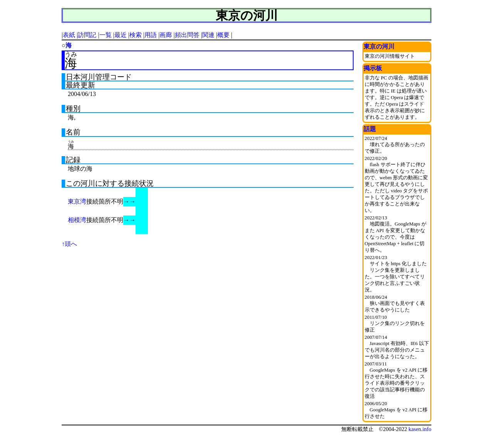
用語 (150, 35)
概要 (223, 35)
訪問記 (87, 35)
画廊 (165, 35)
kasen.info (419, 429)
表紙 (69, 35)
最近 (120, 35)
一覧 (105, 35)
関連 (208, 35)
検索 (135, 35)
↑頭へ (69, 244)
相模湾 (77, 220)
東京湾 (77, 201)
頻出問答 (187, 35)
